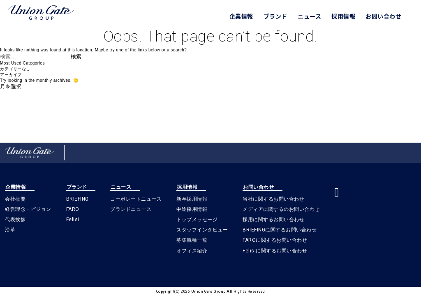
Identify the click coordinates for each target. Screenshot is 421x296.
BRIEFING (77, 199)
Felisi (72, 219)
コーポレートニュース (136, 199)
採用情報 (343, 16)
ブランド (275, 16)
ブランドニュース (130, 209)
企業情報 (241, 16)
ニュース (309, 16)
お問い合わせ (383, 16)
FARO (72, 209)
